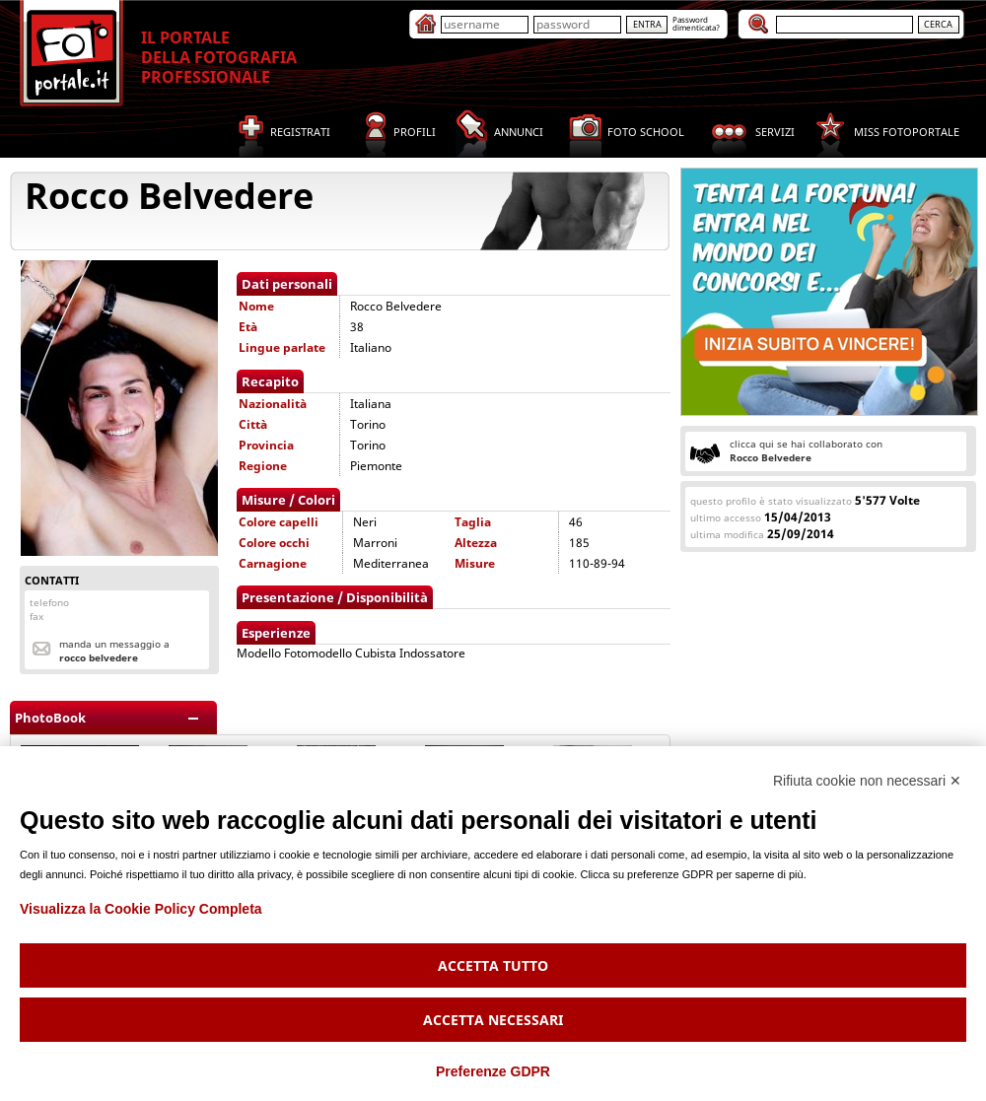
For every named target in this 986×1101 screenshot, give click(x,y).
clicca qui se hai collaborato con (806, 450)
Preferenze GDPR (493, 1071)
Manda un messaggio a (114, 650)
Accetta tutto (493, 965)
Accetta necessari (493, 1019)
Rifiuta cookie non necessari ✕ (867, 781)
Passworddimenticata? (696, 23)
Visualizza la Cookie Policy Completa (141, 909)
